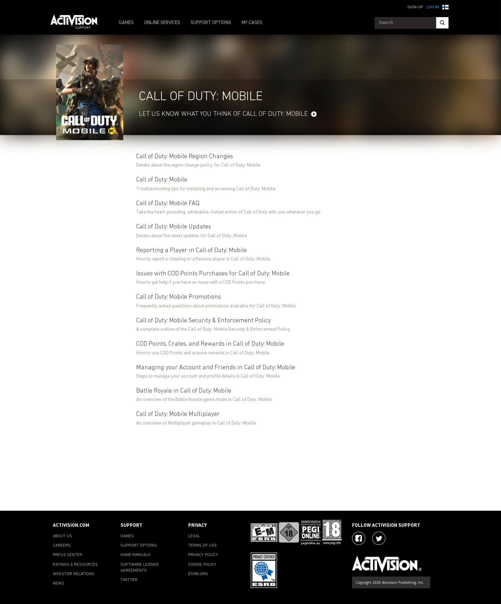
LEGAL (194, 536)
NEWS (58, 583)
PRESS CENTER (67, 555)
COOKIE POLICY (202, 565)
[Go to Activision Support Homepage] (78, 23)
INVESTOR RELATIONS (73, 574)
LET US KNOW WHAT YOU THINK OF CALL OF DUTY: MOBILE (223, 114)
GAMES (126, 22)
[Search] (442, 23)
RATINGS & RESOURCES (75, 565)
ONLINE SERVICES (162, 22)
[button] (445, 7)
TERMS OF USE (202, 545)
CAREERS (62, 545)
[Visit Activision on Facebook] (358, 538)
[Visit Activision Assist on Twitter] (378, 538)
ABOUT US (62, 536)
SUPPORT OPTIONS (211, 22)
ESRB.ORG (198, 574)
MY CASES (252, 22)
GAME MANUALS (135, 555)
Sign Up (415, 7)
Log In (432, 7)
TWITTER (128, 580)
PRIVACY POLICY (203, 555)
